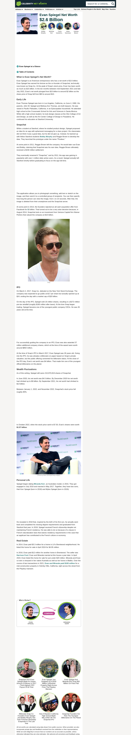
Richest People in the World (91, 9)
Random (113, 9)
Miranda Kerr (39, 484)
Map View (105, 9)
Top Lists (77, 9)
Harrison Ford (22, 555)
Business (29, 9)
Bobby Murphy (46, 137)
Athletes (19, 9)
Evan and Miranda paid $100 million (60, 563)
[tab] (49, 66)
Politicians (50, 9)
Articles (59, 9)
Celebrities (39, 9)
